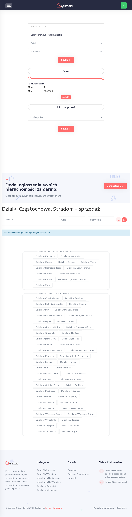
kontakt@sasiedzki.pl (116, 482)
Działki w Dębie (43, 321)
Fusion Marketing (53, 508)
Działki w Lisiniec (64, 368)
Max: (30, 91)
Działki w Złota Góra (46, 431)
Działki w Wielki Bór (45, 408)
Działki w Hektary (70, 333)
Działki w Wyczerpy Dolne (49, 414)
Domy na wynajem (46, 474)
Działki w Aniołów (74, 298)
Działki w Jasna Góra (46, 339)
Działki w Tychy (88, 262)
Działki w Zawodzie (69, 425)
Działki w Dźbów (65, 321)
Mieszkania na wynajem (49, 482)
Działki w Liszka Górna (75, 373)
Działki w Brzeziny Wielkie (49, 315)
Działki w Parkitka (74, 385)
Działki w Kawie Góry (69, 344)
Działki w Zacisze (70, 420)
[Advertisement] (66, 155)
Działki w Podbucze (45, 391)
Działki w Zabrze (44, 262)
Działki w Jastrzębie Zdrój (48, 268)
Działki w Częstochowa (78, 268)
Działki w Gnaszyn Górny (78, 327)
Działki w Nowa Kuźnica (69, 379)
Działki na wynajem (46, 490)
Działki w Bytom (66, 262)
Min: (30, 87)
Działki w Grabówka (46, 333)
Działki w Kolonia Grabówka (74, 356)
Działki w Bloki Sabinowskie (49, 304)
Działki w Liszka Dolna (47, 373)
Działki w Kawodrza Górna (81, 350)
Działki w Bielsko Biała (69, 273)
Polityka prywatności (78, 474)
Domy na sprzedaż (46, 470)
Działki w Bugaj (69, 431)
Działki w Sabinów (45, 402)
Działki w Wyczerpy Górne (81, 414)
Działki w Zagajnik (45, 425)
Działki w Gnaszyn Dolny (48, 327)
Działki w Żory (43, 285)
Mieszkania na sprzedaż (48, 478)
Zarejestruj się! (115, 186)
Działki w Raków (44, 396)
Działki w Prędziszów (71, 391)
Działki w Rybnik (44, 279)
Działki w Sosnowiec (71, 256)
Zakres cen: (36, 83)
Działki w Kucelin (68, 362)
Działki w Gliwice (44, 273)
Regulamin (73, 470)
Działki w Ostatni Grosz (47, 385)
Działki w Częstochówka (80, 315)
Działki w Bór (42, 310)
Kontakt (72, 478)
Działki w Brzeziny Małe (66, 310)
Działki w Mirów (44, 379)
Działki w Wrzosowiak (72, 408)
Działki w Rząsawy (67, 396)
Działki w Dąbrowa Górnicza (72, 279)
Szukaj (66, 60)
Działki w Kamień (44, 344)
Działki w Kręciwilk (45, 362)
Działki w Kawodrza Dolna (49, 350)
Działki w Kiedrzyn (45, 356)
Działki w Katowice (45, 256)
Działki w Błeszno (77, 304)
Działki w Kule (43, 368)
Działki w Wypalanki (46, 420)
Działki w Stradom (69, 402)
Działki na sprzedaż (46, 486)
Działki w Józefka (70, 339)
